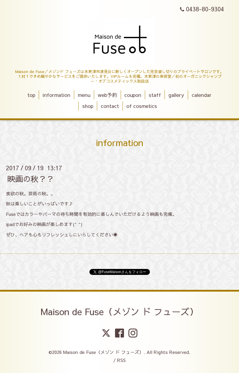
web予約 (107, 94)
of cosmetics (141, 105)
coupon (132, 94)
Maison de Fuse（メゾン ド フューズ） (119, 311)
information (56, 94)
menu (84, 94)
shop (87, 105)
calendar (202, 94)
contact (110, 105)
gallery (176, 94)
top (31, 94)
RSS (121, 360)
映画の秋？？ (30, 178)
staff (155, 94)
